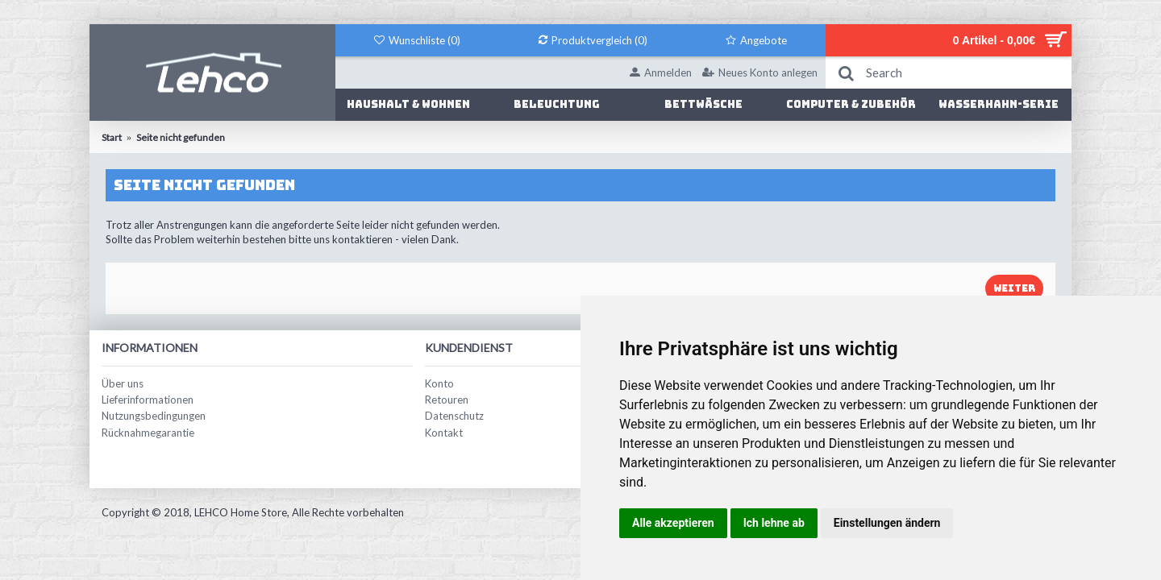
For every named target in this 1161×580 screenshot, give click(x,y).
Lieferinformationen (148, 399)
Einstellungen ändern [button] (887, 522)
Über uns (123, 383)
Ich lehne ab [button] (774, 522)
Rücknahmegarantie (148, 432)
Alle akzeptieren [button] (673, 522)
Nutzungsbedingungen (154, 415)
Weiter (1014, 288)
